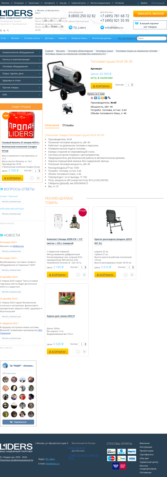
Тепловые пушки (104, 50)
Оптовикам (119, 3)
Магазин (60, 50)
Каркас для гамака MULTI (61, 315)
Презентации (34, 3)
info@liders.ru (52, 463)
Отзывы (68, 125)
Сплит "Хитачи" (9, 196)
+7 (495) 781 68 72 (114, 16)
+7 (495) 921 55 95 (114, 20)
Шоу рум (63, 3)
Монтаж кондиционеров (100, 3)
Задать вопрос (7, 223)
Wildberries (18, 246)
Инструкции (19, 3)
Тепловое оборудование (80, 50)
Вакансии (5, 3)
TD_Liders (79, 27)
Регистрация (158, 2)
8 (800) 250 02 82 (82, 16)
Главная (49, 50)
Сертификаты (49, 3)
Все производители (127, 38)
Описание (52, 125)
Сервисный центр (78, 3)
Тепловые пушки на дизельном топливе (136, 50)
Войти (144, 2)
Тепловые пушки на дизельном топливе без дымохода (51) (75, 53)
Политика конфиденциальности (16, 460)
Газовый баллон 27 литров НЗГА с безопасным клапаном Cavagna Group (20, 146)
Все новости (6, 347)
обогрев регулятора (12, 208)
